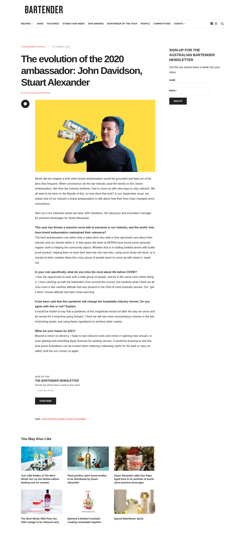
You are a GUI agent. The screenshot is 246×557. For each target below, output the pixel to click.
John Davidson (49, 423)
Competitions (162, 27)
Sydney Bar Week (74, 27)
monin (61, 423)
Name (172, 84)
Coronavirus (28, 50)
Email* (173, 94)
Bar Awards (96, 27)
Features (53, 27)
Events (178, 27)
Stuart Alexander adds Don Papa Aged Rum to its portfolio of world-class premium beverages (134, 482)
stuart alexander (76, 423)
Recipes (26, 27)
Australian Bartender (37, 96)
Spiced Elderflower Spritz (128, 522)
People (145, 27)
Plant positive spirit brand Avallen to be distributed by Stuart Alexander (87, 482)
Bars (40, 27)
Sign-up (178, 104)
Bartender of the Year (122, 27)
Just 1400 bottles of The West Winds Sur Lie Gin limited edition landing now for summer (40, 482)
